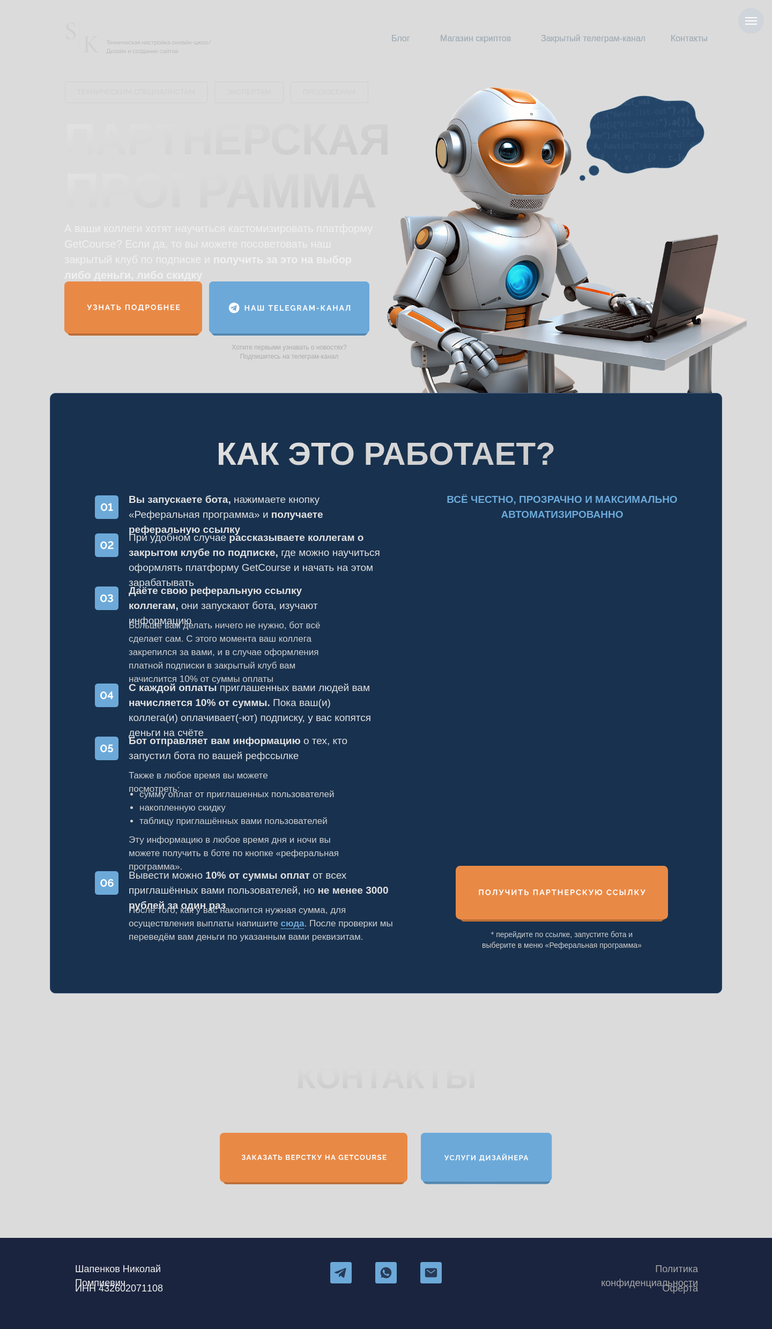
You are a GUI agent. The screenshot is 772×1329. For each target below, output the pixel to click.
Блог (400, 38)
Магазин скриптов (475, 38)
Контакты (689, 38)
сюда (292, 923)
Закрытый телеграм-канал (593, 38)
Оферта (681, 1288)
